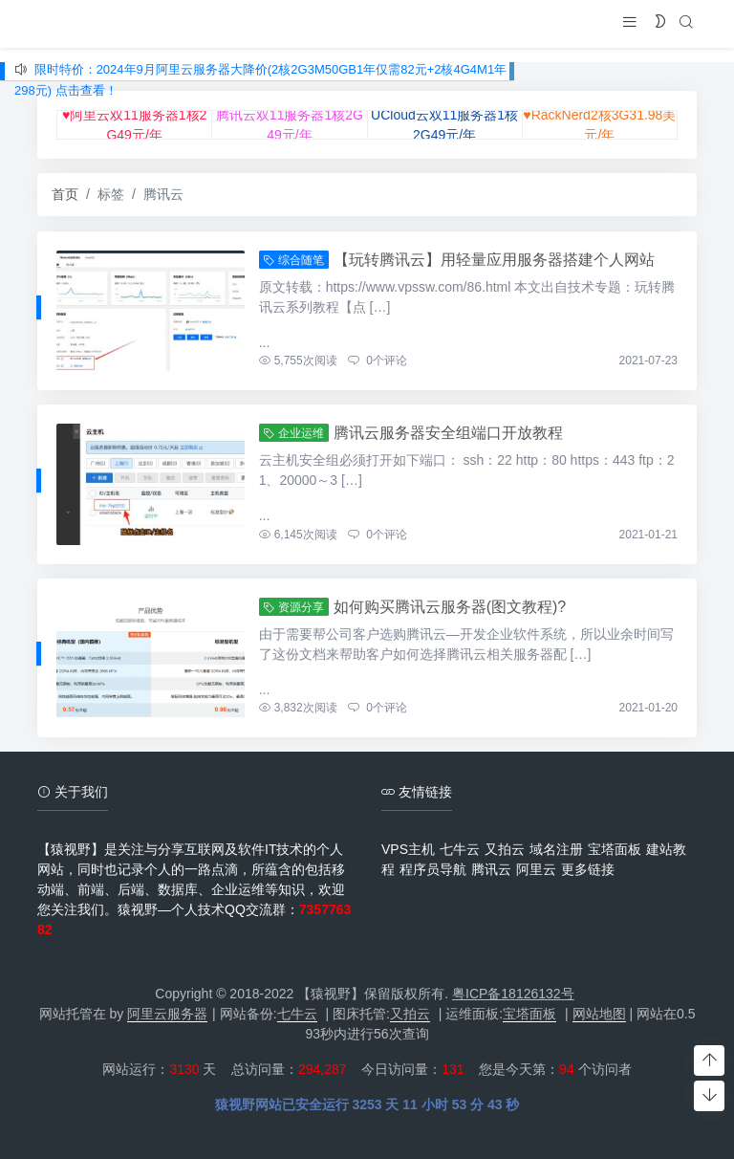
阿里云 (536, 869)
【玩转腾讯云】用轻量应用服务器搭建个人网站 (494, 259)
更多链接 (588, 869)
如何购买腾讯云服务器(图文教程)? (450, 607)
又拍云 (505, 849)
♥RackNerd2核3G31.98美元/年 (599, 124)
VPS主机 (408, 849)
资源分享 (293, 607)
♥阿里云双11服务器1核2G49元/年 (134, 124)
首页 (65, 194)
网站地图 (599, 1013)
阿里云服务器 (167, 1013)
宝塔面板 (614, 849)
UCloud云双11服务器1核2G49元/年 (444, 124)
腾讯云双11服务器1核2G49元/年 (289, 124)
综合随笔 (293, 260)
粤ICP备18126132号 (513, 993)
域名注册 (556, 849)
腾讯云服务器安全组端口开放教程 (448, 433)
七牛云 (460, 849)
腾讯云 (491, 869)
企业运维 (293, 433)
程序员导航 (432, 869)
